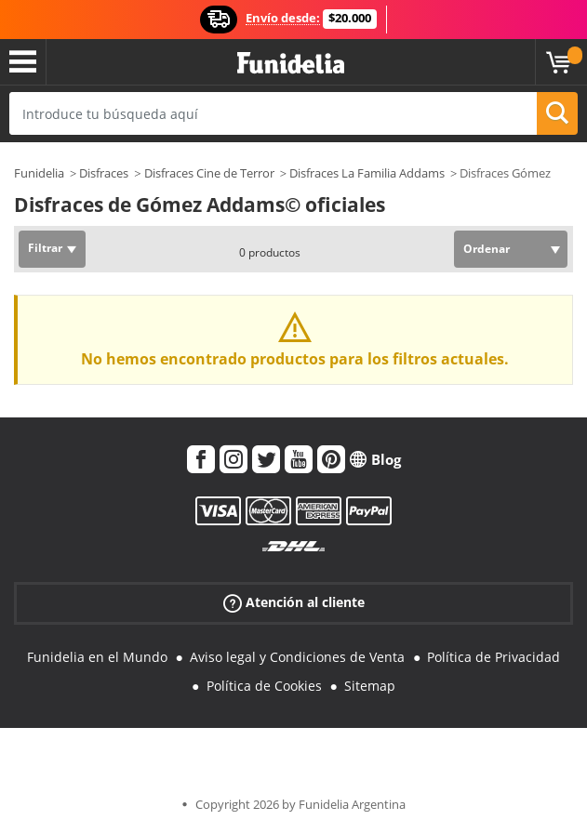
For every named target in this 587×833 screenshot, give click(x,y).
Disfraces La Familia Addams (367, 173)
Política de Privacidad (493, 657)
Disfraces (103, 173)
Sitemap (369, 685)
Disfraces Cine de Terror (209, 173)
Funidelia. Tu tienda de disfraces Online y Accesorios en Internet (290, 63)
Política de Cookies (264, 685)
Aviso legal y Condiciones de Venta (297, 657)
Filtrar (45, 248)
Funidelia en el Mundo (97, 657)
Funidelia (39, 173)
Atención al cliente (294, 603)
